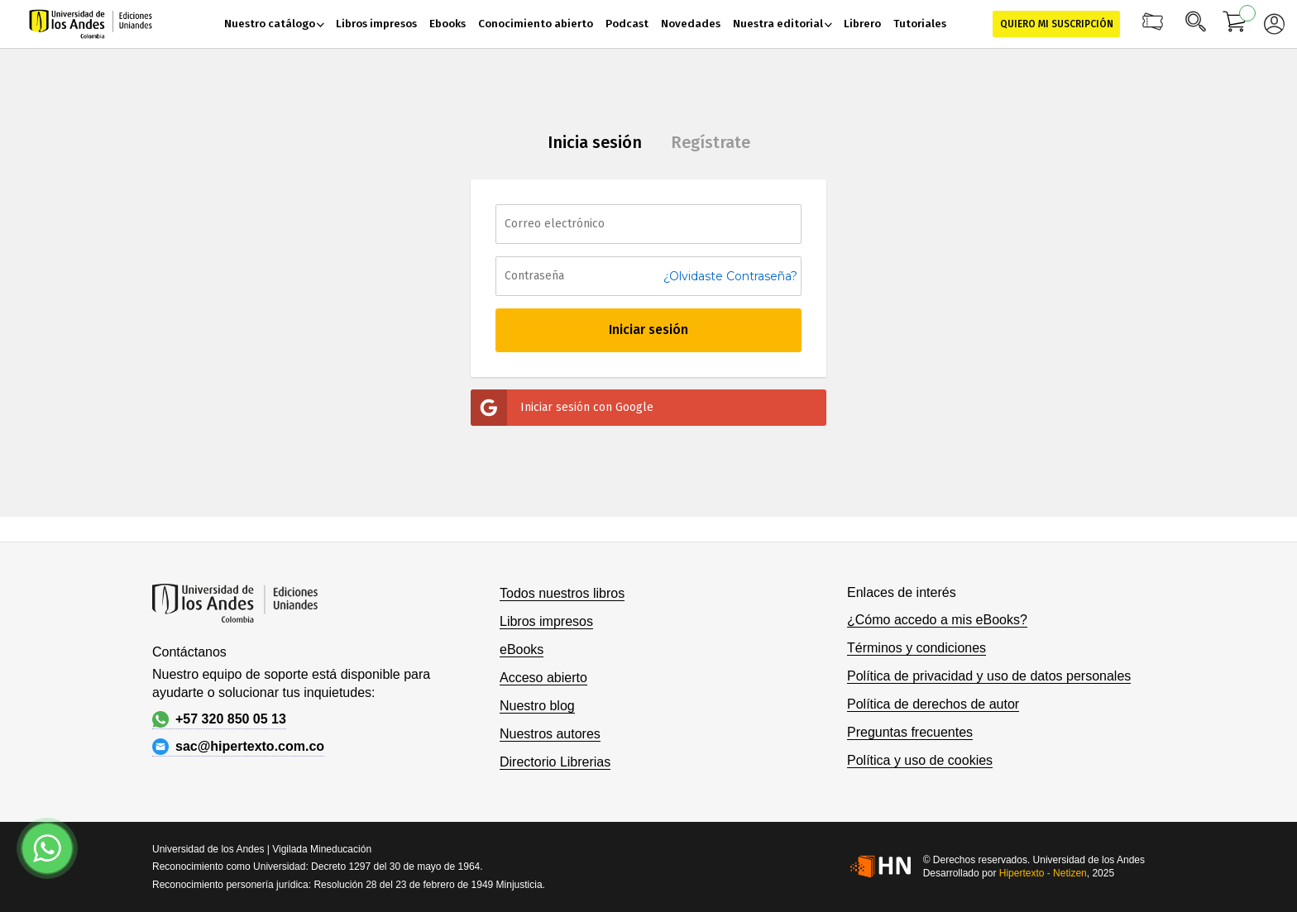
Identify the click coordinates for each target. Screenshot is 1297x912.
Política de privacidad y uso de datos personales (989, 676)
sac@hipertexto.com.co (238, 746)
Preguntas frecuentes (910, 732)
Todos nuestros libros (562, 593)
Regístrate (710, 142)
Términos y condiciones (916, 648)
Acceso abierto (543, 678)
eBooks (521, 649)
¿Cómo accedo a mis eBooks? (937, 620)
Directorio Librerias (555, 762)
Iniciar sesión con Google (562, 407)
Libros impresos (546, 621)
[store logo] (90, 24)
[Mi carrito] (1235, 24)
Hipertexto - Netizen (1043, 873)
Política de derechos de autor (933, 704)
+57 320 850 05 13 (219, 719)
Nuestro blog (537, 706)
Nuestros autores (550, 734)
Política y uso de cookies (920, 760)
